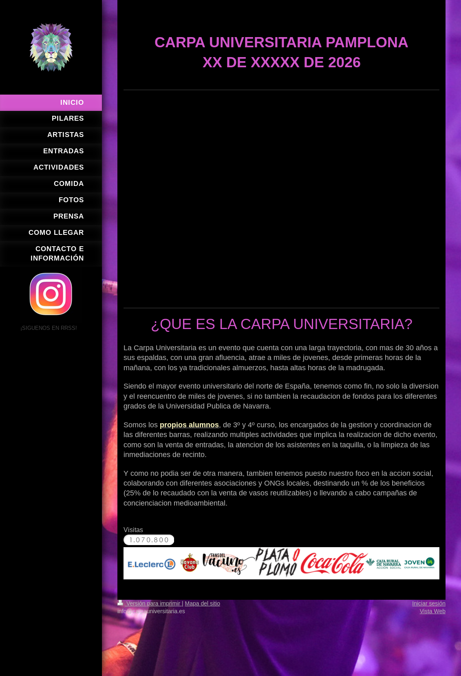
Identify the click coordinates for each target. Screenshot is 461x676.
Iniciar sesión (429, 603)
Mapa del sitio (202, 603)
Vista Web (433, 611)
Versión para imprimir (149, 603)
